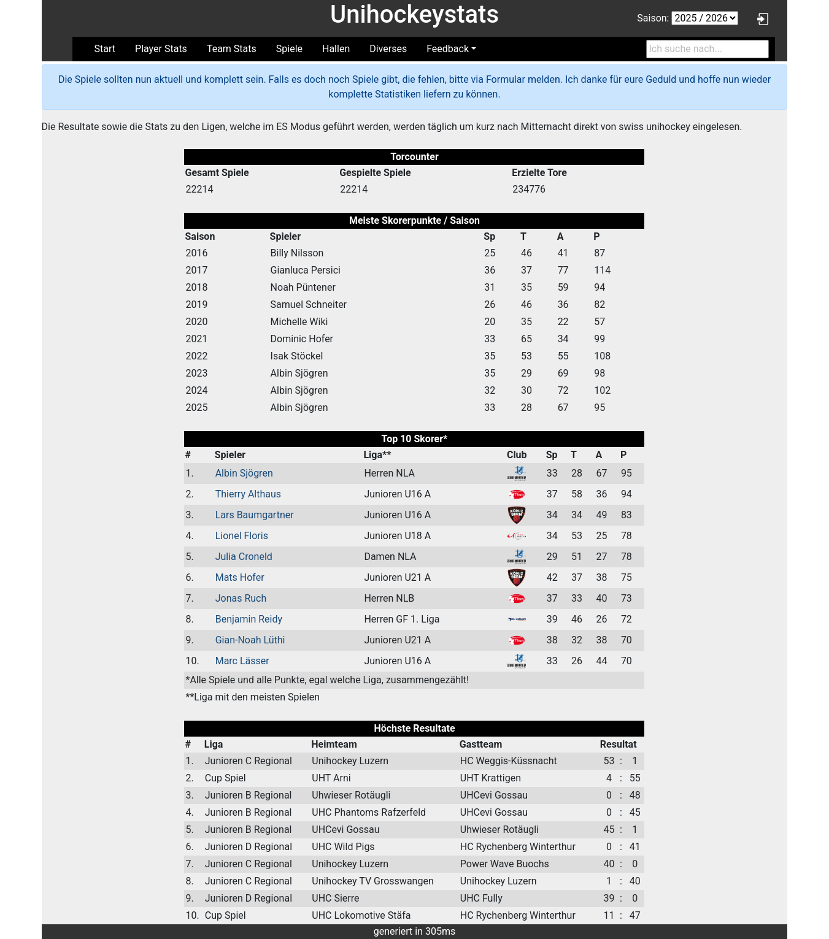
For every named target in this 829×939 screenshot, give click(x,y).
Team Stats (231, 49)
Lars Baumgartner (254, 515)
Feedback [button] (447, 49)
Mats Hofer (239, 577)
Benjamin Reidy (248, 619)
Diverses (388, 49)
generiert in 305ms (415, 931)
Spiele (289, 49)
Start (104, 49)
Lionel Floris (241, 536)
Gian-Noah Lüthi (250, 640)
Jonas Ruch (241, 598)
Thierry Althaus (248, 494)
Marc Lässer (242, 661)
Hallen (336, 49)
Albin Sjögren (244, 473)
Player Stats (161, 49)
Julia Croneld (243, 556)
